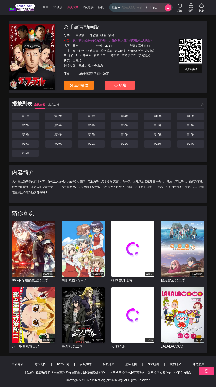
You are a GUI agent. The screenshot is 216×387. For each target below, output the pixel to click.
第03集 (91, 116)
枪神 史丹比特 (121, 280)
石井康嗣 (86, 55)
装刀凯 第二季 (72, 346)
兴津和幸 (78, 51)
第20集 (58, 143)
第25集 (25, 153)
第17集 (157, 134)
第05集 (157, 116)
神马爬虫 (198, 364)
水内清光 (144, 55)
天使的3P (118, 346)
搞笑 (111, 35)
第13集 (25, 134)
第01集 (25, 116)
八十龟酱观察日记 (25, 346)
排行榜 (151, 7)
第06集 (190, 116)
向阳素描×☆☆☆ (74, 280)
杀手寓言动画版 (81, 27)
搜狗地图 (176, 364)
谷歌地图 (109, 364)
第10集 (124, 125)
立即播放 (79, 85)
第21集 (91, 143)
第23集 (157, 143)
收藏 (120, 85)
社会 (103, 35)
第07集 (25, 125)
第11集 (157, 125)
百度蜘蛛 (86, 364)
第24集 (190, 143)
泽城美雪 (92, 51)
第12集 (190, 125)
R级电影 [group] (88, 7)
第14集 (58, 134)
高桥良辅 (144, 45)
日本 (75, 45)
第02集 (58, 116)
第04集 (124, 116)
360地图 (153, 364)
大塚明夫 (120, 51)
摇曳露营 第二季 (173, 280)
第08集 (58, 125)
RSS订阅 (63, 364)
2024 (108, 45)
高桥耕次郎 (129, 55)
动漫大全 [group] (72, 7)
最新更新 (17, 364)
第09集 (91, 125)
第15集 (91, 134)
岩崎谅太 (99, 55)
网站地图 (40, 364)
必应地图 (131, 364)
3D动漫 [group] (57, 7)
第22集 (124, 143)
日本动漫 (78, 35)
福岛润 (73, 55)
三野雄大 (113, 55)
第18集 (190, 134)
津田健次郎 (135, 51)
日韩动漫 (92, 35)
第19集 (25, 143)
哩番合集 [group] (43, 7)
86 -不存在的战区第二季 (30, 280)
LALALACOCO (172, 346)
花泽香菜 (106, 51)
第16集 (124, 134)
